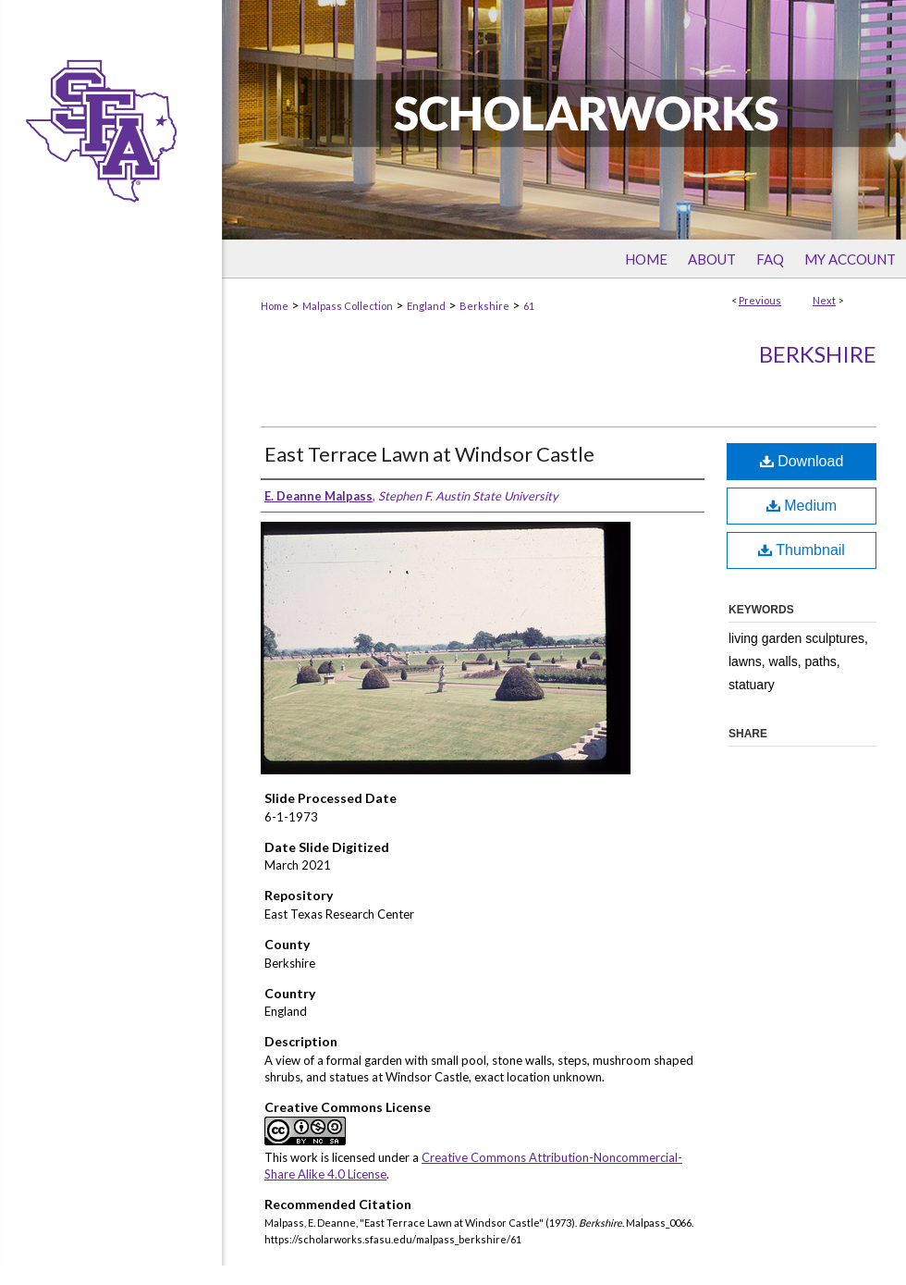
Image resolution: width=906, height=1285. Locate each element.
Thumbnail (801, 550)
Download (802, 461)
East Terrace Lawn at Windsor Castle (429, 453)
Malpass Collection (347, 306)
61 (528, 306)
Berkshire (484, 306)
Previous (760, 300)
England (426, 306)
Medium (801, 505)
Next (824, 300)
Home (274, 306)
